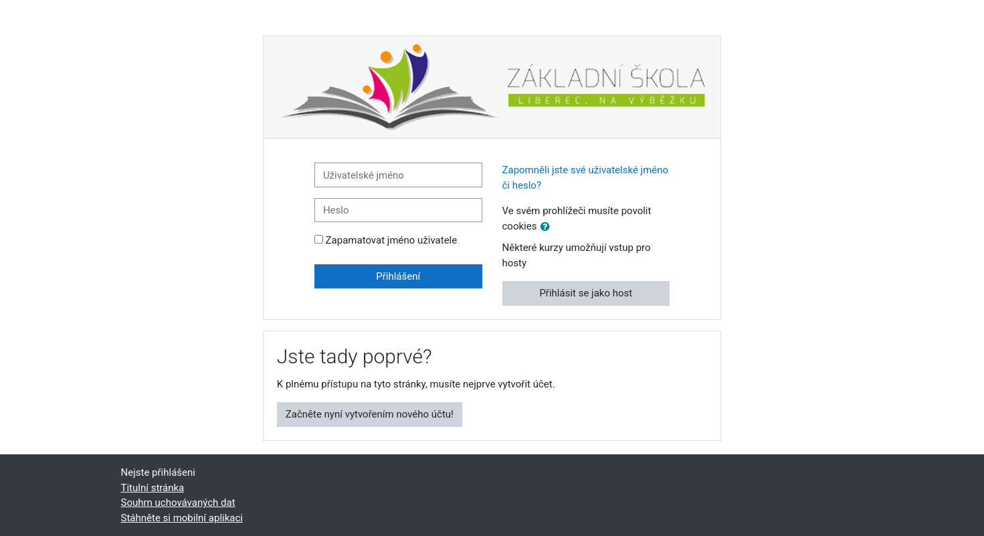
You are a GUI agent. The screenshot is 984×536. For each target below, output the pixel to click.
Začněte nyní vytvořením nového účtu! (370, 414)
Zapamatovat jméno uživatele (392, 240)
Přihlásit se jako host (585, 293)
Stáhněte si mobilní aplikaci (182, 518)
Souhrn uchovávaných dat (178, 503)
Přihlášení (398, 276)
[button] (548, 227)
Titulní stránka (153, 488)
